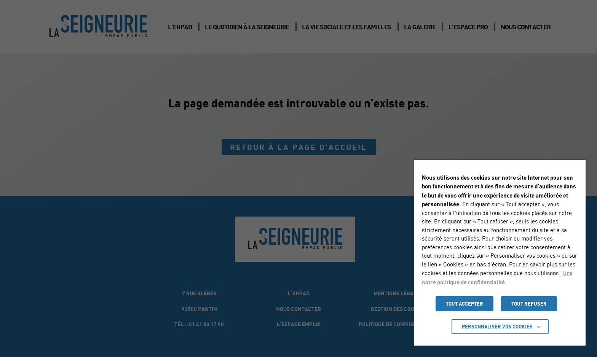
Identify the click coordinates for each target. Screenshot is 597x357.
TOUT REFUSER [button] (529, 304)
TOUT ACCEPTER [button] (464, 304)
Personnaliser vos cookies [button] (497, 327)
